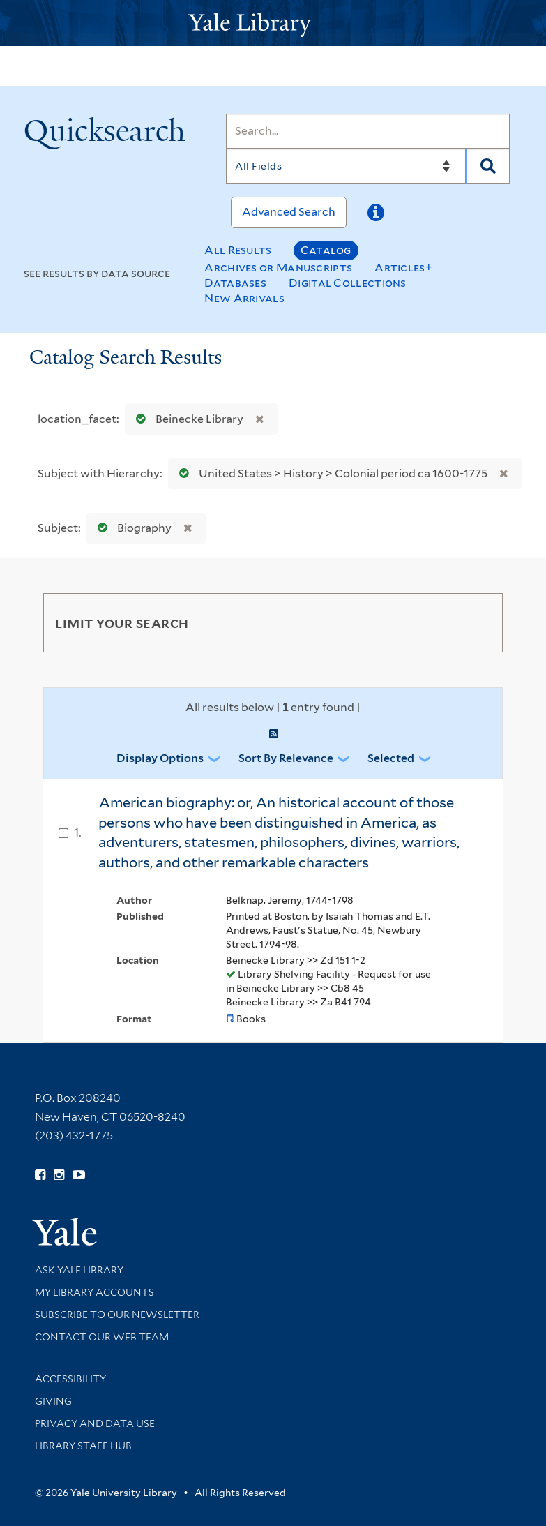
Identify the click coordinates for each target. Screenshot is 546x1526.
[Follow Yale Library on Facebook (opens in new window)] (40, 1175)
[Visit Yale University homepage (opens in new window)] (64, 1227)
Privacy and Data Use (95, 1423)
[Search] (368, 131)
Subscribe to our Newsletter (117, 1314)
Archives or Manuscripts (278, 267)
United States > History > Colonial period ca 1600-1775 (330, 473)
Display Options (160, 758)
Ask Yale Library (79, 1270)
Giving (53, 1401)
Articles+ (403, 267)
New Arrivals (244, 298)
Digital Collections (348, 283)
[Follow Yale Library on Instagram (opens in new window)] (59, 1175)
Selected (390, 758)
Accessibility (70, 1378)
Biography (131, 527)
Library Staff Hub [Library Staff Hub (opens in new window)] (83, 1445)
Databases (235, 283)
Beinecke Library (186, 419)
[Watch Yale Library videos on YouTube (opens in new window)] (79, 1175)
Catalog (326, 250)
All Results (237, 250)
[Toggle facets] (475, 622)
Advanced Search (288, 211)
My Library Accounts (94, 1292)
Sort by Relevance (285, 758)
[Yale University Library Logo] (273, 23)
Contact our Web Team (102, 1336)
